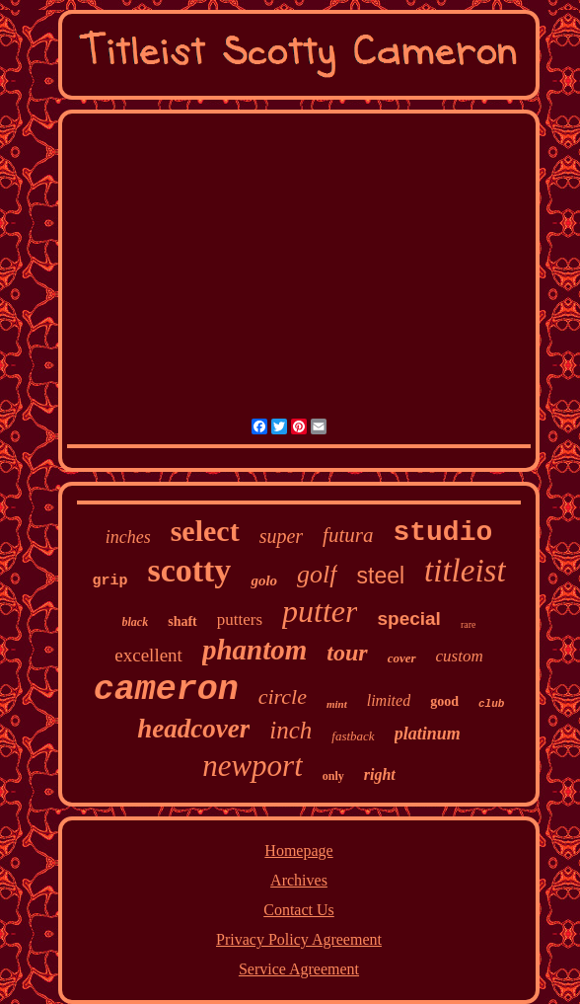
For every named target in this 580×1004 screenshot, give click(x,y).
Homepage (298, 850)
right (380, 774)
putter (319, 611)
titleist (465, 570)
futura (348, 535)
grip (109, 581)
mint (336, 704)
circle (282, 696)
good (444, 701)
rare (468, 624)
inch (290, 730)
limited (388, 700)
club (491, 704)
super (281, 536)
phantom (254, 649)
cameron (166, 690)
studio (442, 532)
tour (346, 652)
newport (252, 765)
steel (381, 575)
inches (128, 537)
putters (239, 619)
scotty (189, 570)
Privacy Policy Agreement (299, 939)
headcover (193, 728)
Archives (298, 880)
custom (459, 656)
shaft (182, 621)
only (333, 776)
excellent (148, 655)
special (408, 618)
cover (402, 658)
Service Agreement (299, 969)
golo (264, 580)
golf (316, 574)
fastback (352, 736)
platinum (428, 733)
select (205, 530)
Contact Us (298, 909)
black (135, 622)
